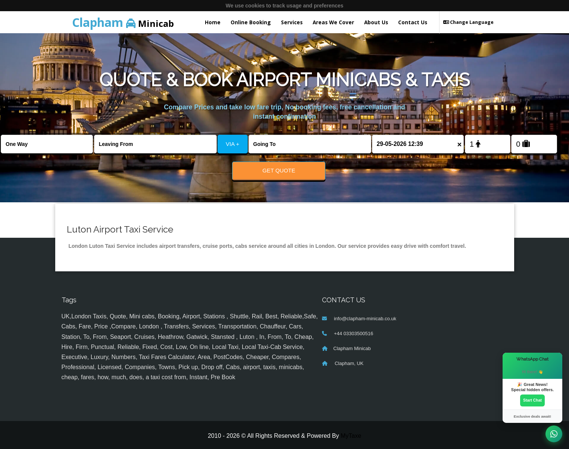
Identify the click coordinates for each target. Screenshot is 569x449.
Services (292, 22)
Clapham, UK (348, 364)
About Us (376, 22)
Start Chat (532, 400)
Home (213, 22)
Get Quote (278, 170)
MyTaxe (351, 436)
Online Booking (251, 22)
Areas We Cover (333, 22)
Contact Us (412, 22)
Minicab (123, 22)
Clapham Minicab (352, 349)
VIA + (232, 144)
